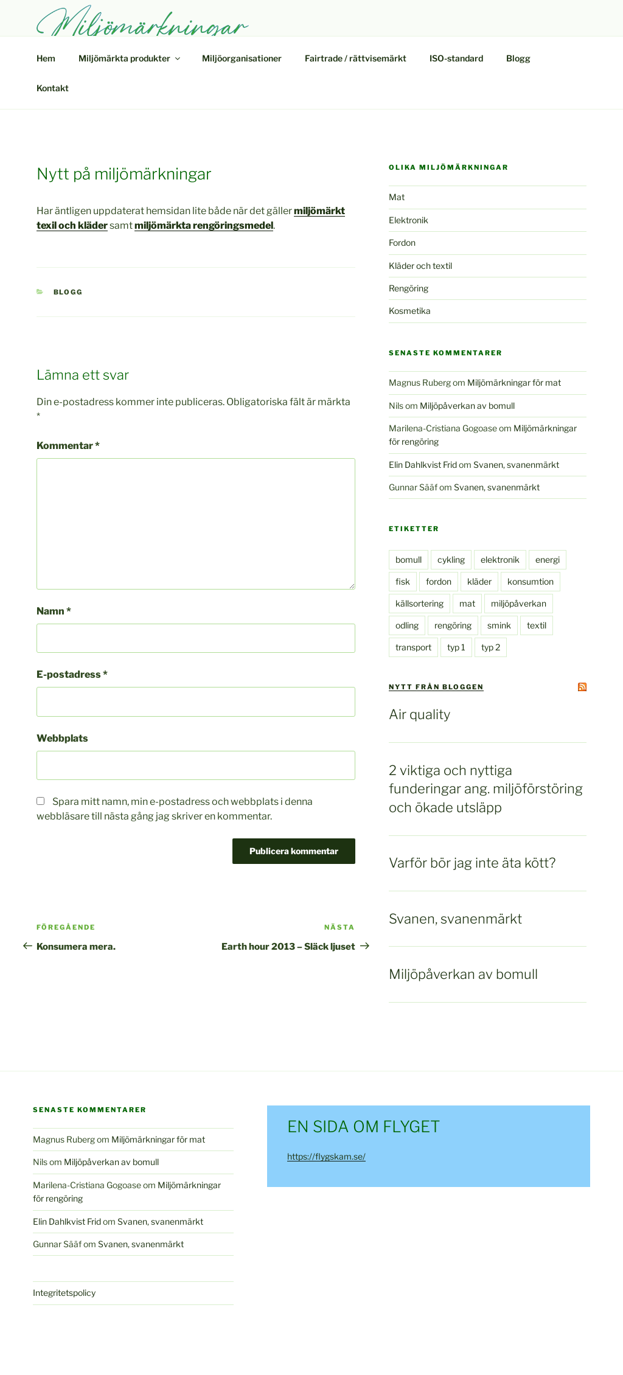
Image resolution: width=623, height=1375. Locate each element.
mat (467, 603)
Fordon (402, 242)
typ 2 (490, 647)
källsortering (419, 603)
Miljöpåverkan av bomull (467, 405)
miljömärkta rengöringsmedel (203, 225)
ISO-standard (456, 58)
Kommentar (68, 445)
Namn (54, 611)
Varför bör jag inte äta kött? (472, 863)
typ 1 (456, 647)
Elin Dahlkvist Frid (423, 464)
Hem (46, 58)
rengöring (453, 625)
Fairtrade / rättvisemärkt (355, 58)
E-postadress (72, 674)
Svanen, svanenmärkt (516, 464)
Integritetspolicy (64, 1292)
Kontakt (53, 88)
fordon (438, 581)
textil (536, 625)
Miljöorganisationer (242, 58)
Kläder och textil (420, 265)
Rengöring (408, 288)
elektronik (500, 559)
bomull (408, 559)
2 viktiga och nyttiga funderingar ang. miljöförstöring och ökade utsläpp (486, 789)
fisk (402, 581)
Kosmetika (410, 310)
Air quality (419, 714)
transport (413, 647)
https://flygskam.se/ (326, 1156)
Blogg (518, 58)
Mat (397, 197)
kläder (479, 581)
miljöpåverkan (518, 603)
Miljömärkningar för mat (514, 382)
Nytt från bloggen (436, 687)
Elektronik (408, 220)
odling (407, 625)
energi (547, 559)
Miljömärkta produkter (130, 58)
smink (499, 625)
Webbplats (62, 738)
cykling (451, 559)
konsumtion (530, 581)
